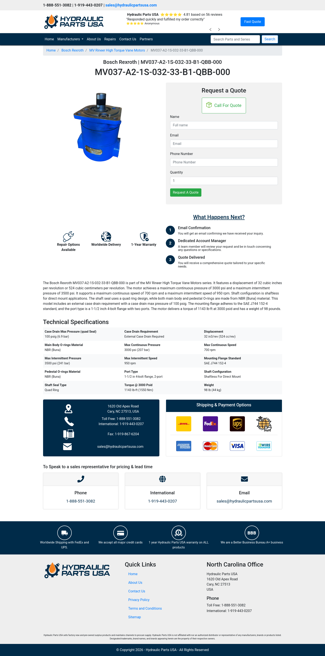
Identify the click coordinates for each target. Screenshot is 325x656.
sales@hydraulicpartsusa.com (131, 5)
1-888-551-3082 (129, 419)
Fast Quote (252, 22)
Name (174, 117)
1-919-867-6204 (127, 434)
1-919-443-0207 (132, 424)
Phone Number (181, 154)
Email (174, 135)
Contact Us (127, 39)
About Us (94, 39)
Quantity (176, 172)
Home (50, 38)
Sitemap (134, 617)
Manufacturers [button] (69, 39)
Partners (146, 39)
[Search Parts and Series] (235, 39)
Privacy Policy (139, 600)
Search (269, 39)
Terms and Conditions (145, 608)
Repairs (110, 39)
